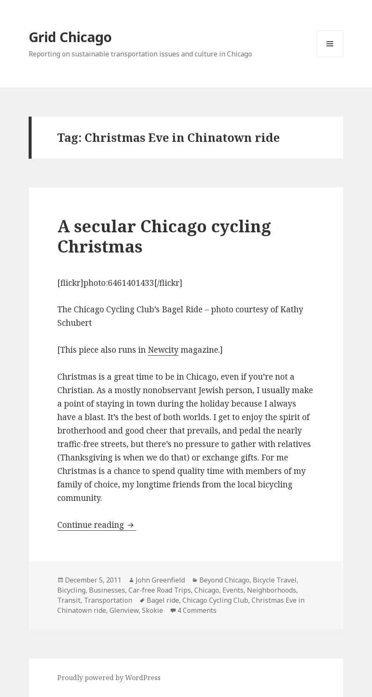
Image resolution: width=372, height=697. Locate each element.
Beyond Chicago (224, 580)
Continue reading (96, 524)
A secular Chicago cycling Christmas (164, 236)
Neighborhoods (271, 590)
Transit (68, 600)
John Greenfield (160, 580)
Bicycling (71, 590)
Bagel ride (163, 600)
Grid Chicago (70, 37)
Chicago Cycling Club (215, 600)
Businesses (107, 590)
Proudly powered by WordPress (109, 677)
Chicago (206, 590)
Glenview (124, 610)
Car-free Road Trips (159, 590)
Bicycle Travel (275, 580)
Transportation (108, 600)
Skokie (152, 610)
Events (233, 590)
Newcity (163, 349)
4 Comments (197, 610)
